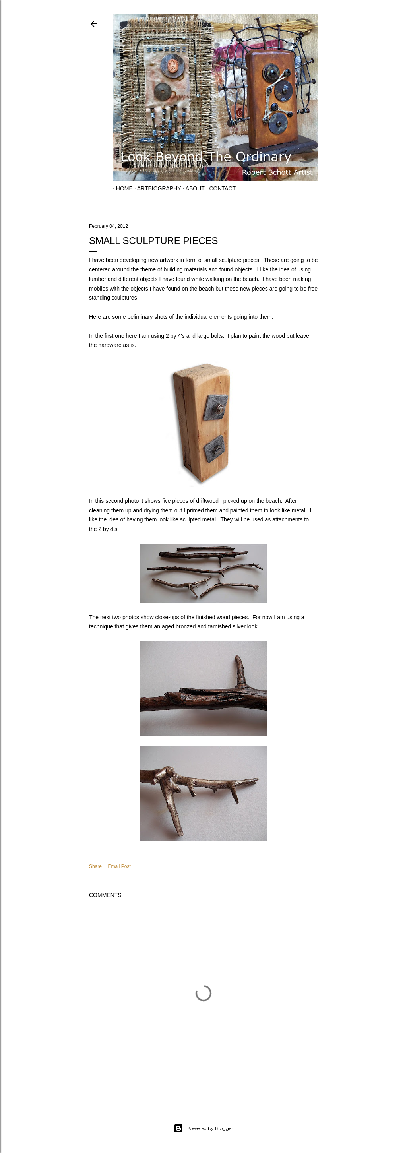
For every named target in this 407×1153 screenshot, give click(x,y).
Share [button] (95, 866)
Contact (219, 188)
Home (121, 188)
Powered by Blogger (203, 1128)
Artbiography (156, 188)
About (192, 188)
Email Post (119, 866)
